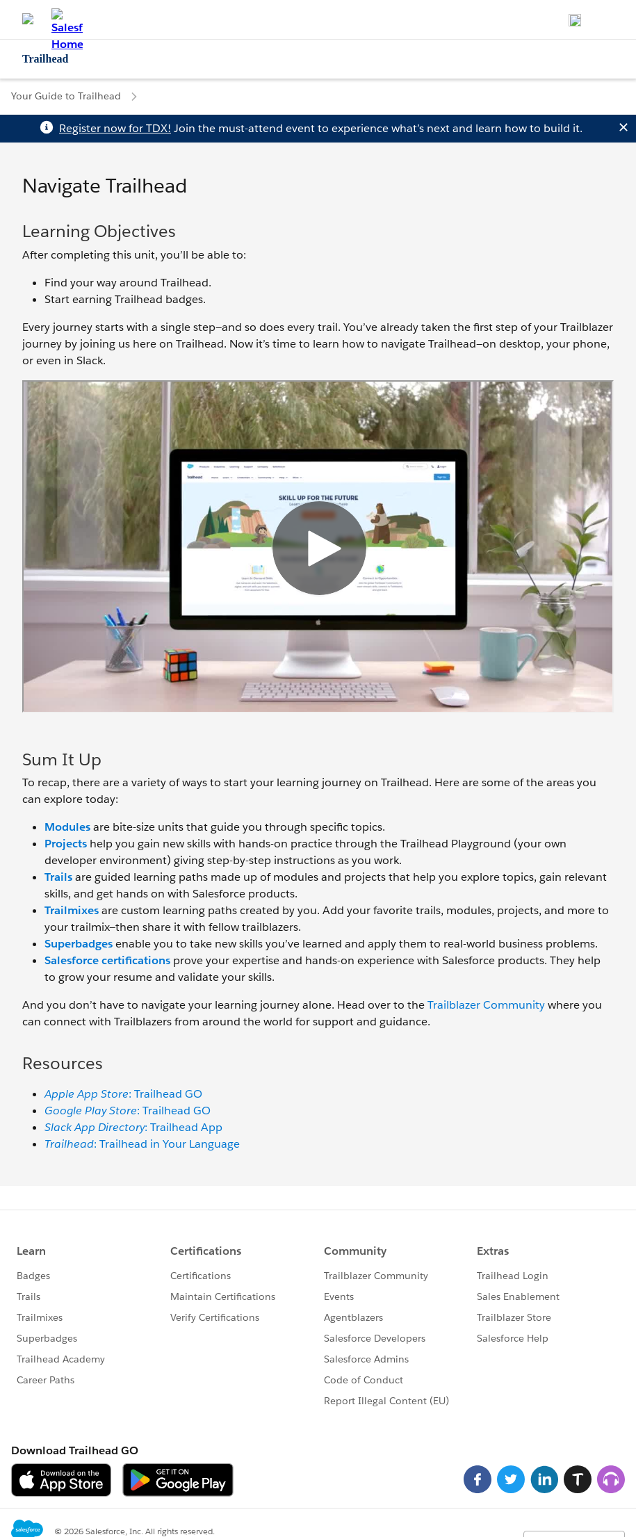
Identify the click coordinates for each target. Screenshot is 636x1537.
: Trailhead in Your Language (142, 1144)
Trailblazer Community (486, 1005)
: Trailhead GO (123, 1094)
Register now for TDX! (115, 128)
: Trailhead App (133, 1127)
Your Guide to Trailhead (66, 96)
